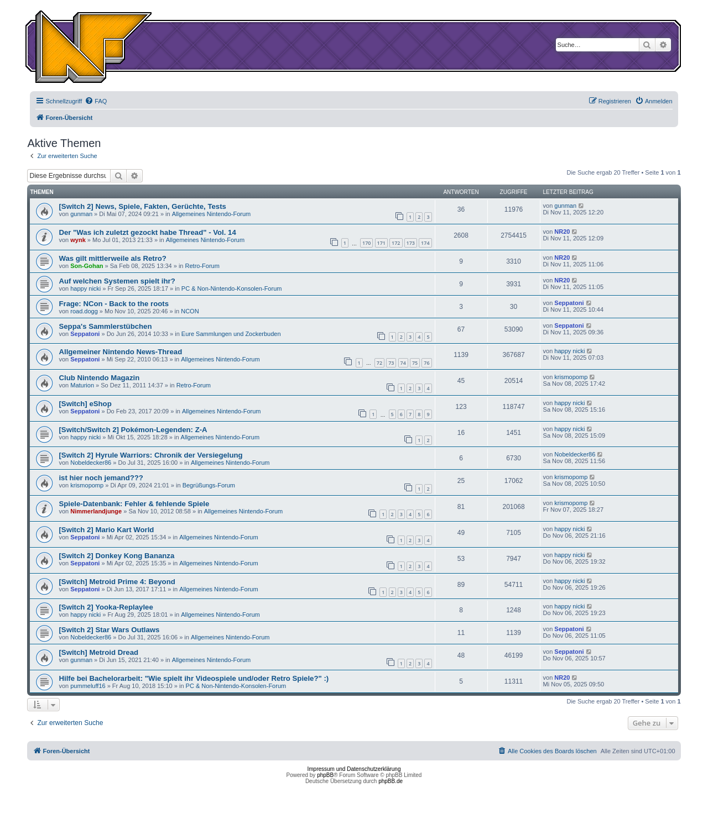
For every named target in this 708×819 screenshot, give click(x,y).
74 (403, 362)
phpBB (325, 775)
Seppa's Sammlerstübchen (105, 326)
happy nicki (85, 288)
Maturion (82, 385)
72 (379, 362)
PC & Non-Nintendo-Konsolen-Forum (231, 288)
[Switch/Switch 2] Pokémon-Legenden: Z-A (133, 430)
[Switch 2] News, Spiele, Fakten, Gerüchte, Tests (142, 206)
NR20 (562, 231)
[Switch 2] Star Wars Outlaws (109, 630)
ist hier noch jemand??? (101, 478)
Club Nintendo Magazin (99, 378)
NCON (190, 311)
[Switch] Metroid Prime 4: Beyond (117, 582)
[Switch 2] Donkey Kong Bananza (116, 556)
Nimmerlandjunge (96, 511)
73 (391, 362)
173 (411, 242)
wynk (78, 240)
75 (415, 362)
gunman (81, 214)
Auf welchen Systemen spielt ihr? (117, 281)
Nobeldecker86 (90, 462)
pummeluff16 (87, 686)
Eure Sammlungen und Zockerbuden (231, 333)
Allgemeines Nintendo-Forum (211, 214)
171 (381, 242)
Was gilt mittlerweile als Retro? (112, 258)
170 (366, 242)
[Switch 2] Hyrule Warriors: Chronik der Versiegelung (150, 455)
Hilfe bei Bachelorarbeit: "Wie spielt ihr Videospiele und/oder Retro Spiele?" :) (194, 678)
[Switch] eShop (85, 404)
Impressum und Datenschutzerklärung (354, 769)
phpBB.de (390, 781)
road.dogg (84, 311)
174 (425, 242)
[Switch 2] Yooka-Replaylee (106, 607)
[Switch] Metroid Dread (98, 652)
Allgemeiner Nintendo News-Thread (120, 352)
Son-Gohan (86, 265)
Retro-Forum (202, 265)
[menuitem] (96, 101)
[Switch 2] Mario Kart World (106, 530)
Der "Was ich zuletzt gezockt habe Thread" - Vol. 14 (147, 232)
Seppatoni (569, 303)
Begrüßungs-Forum (209, 485)
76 (426, 362)
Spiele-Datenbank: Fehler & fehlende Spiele (134, 504)
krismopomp (570, 377)
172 (396, 242)
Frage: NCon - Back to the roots (114, 304)
